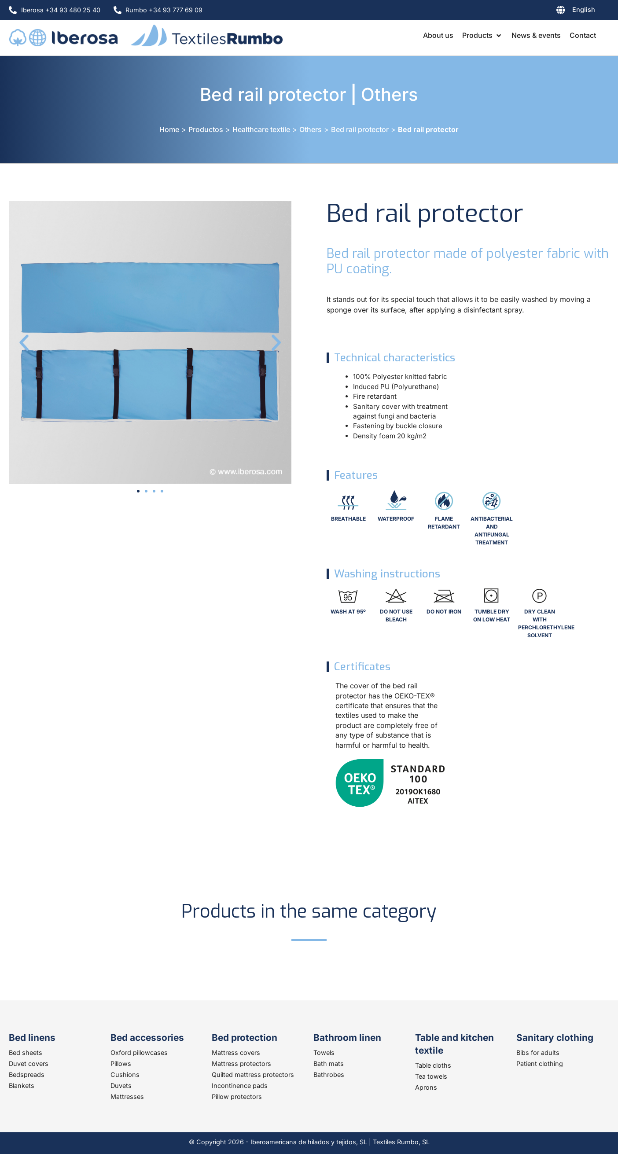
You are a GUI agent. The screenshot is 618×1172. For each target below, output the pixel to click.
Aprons (426, 1087)
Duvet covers (28, 1063)
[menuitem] (554, 11)
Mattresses (127, 1096)
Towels (324, 1052)
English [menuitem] (583, 9)
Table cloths (433, 1065)
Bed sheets (25, 1052)
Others (389, 94)
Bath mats (328, 1063)
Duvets (121, 1085)
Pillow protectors (237, 1096)
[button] (482, 35)
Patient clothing (539, 1063)
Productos (205, 129)
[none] (554, 11)
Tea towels (431, 1076)
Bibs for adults (537, 1052)
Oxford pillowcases (139, 1052)
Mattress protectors (241, 1063)
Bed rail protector (273, 94)
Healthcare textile (261, 129)
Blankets (21, 1085)
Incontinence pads (240, 1085)
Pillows (120, 1063)
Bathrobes (328, 1074)
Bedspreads (26, 1074)
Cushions (125, 1074)
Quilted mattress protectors (253, 1074)
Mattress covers (236, 1052)
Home (169, 129)
